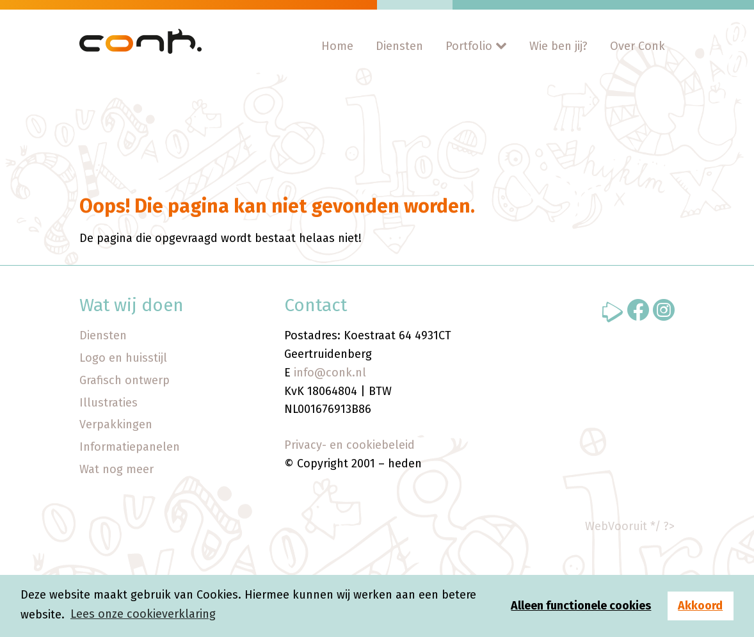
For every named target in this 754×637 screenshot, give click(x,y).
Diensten (399, 46)
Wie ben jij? (558, 46)
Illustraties (108, 403)
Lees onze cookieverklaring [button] (143, 614)
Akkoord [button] (700, 606)
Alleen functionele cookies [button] (581, 606)
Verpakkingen (115, 424)
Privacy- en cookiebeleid (349, 445)
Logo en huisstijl (123, 358)
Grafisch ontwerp (124, 380)
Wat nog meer (116, 469)
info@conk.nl (330, 373)
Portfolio (468, 46)
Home (337, 46)
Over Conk (637, 46)
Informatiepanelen (129, 447)
